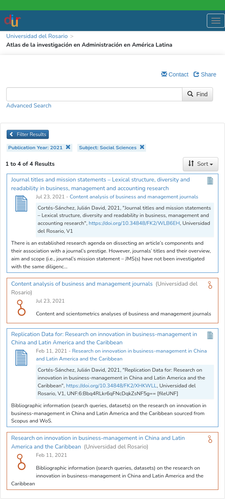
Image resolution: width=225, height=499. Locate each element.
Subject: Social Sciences (112, 147)
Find (197, 94)
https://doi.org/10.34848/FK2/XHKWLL (111, 385)
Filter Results (27, 134)
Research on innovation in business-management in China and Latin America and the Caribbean (121, 354)
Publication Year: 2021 (39, 147)
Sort (200, 164)
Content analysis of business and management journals (133, 196)
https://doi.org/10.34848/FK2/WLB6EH (134, 223)
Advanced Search (28, 106)
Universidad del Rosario (37, 36)
